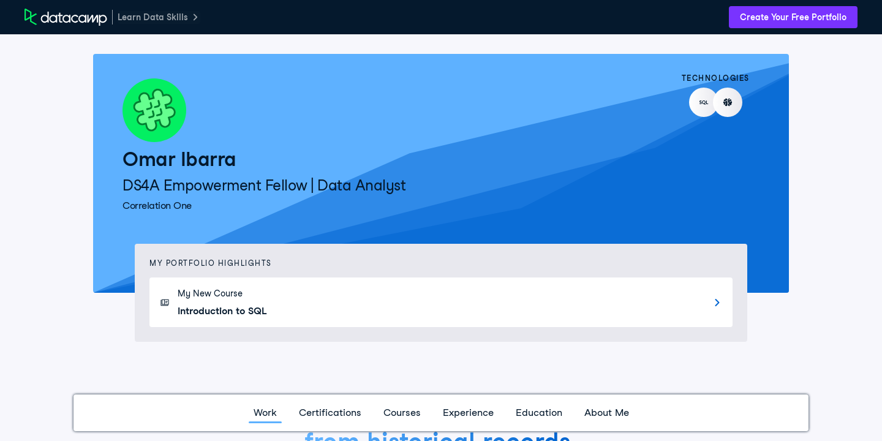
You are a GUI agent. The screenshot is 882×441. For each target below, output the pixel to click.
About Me (606, 412)
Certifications (330, 412)
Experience (468, 412)
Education (539, 412)
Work (265, 412)
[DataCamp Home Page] (65, 17)
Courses (402, 412)
